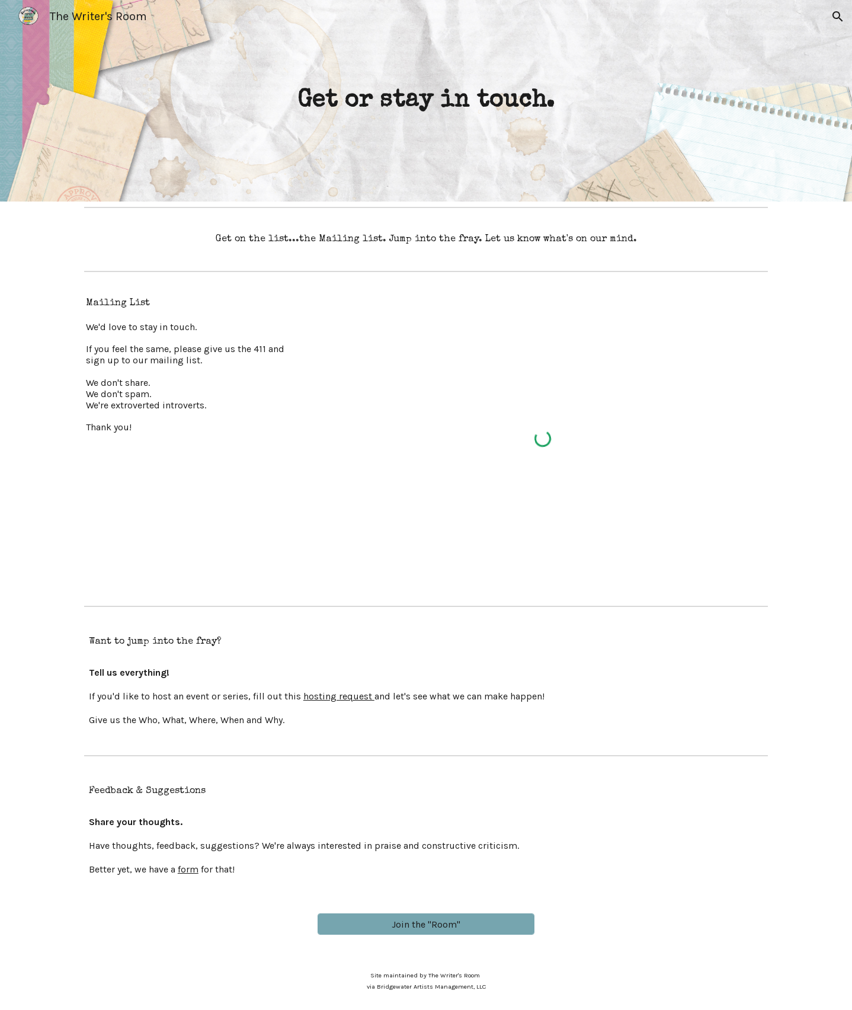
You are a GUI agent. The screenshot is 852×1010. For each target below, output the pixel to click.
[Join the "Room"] (425, 924)
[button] (838, 16)
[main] (426, 101)
